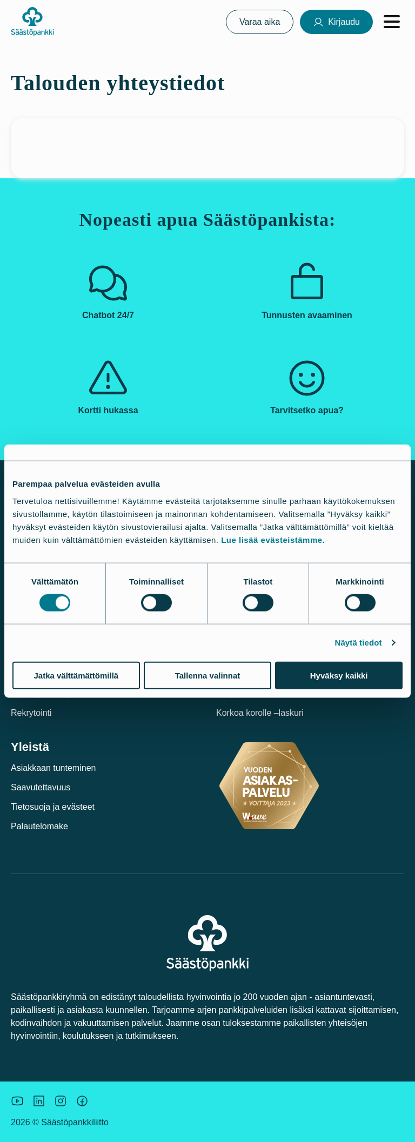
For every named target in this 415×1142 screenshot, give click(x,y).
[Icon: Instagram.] (60, 1100)
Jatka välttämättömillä (76, 675)
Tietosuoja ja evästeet (53, 806)
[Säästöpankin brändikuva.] (17, 1100)
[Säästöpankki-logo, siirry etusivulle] (32, 21)
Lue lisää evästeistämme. (273, 539)
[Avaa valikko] (391, 21)
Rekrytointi (31, 712)
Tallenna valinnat (207, 675)
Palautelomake (39, 826)
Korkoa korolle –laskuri (260, 712)
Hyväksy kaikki (339, 675)
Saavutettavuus (40, 787)
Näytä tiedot (358, 642)
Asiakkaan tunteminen (53, 767)
